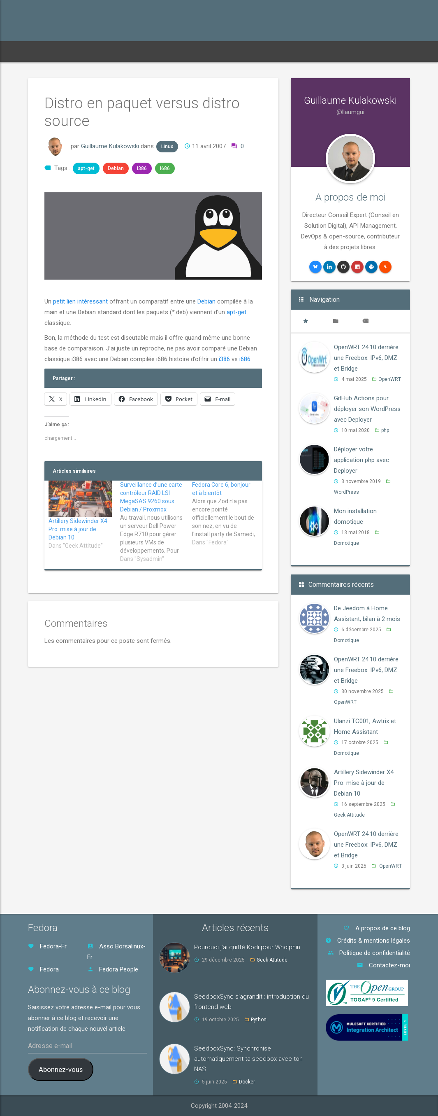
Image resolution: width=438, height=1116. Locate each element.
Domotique (346, 543)
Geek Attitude (349, 815)
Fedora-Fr (47, 946)
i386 (142, 168)
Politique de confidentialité (368, 953)
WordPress (346, 492)
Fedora (43, 969)
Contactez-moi (383, 965)
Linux (167, 146)
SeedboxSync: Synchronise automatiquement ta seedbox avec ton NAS (248, 1059)
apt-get (86, 168)
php (385, 430)
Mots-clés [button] (181, 51)
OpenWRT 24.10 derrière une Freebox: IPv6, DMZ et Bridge (366, 357)
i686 (165, 168)
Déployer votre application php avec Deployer (361, 460)
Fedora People (112, 969)
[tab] (305, 321)
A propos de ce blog (376, 928)
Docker (247, 1082)
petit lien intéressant (80, 301)
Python (259, 1020)
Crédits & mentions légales (367, 940)
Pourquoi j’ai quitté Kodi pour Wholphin (247, 947)
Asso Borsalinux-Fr (116, 952)
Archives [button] (138, 51)
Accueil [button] (45, 51)
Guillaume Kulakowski (110, 146)
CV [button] (215, 51)
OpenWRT (389, 379)
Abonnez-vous (61, 1069)
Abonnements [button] (91, 51)
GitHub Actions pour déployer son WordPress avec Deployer (367, 409)
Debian (116, 168)
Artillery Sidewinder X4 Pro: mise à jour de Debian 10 (78, 529)
